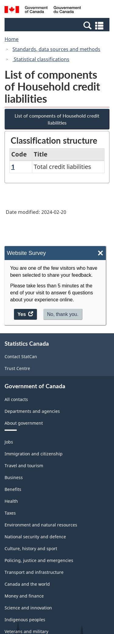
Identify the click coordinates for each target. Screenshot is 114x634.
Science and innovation (28, 608)
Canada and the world (27, 584)
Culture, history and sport (31, 548)
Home (12, 39)
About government (24, 423)
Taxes (10, 513)
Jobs (9, 442)
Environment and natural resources (41, 525)
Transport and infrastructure (34, 572)
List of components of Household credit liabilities (57, 119)
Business (14, 477)
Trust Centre (17, 368)
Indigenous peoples (25, 619)
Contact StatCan (21, 356)
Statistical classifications (40, 59)
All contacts (16, 399)
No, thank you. (62, 314)
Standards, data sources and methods (56, 49)
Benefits (13, 489)
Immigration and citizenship (34, 454)
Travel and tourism (24, 465)
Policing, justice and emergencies (39, 560)
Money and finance (24, 596)
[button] (57, 25)
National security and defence (35, 537)
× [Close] (100, 253)
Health (11, 501)
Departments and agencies (32, 411)
